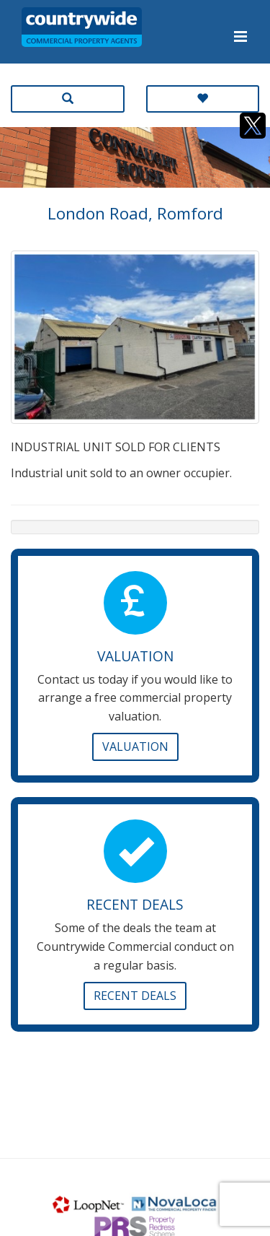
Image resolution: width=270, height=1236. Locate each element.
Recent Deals (135, 996)
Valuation (135, 746)
